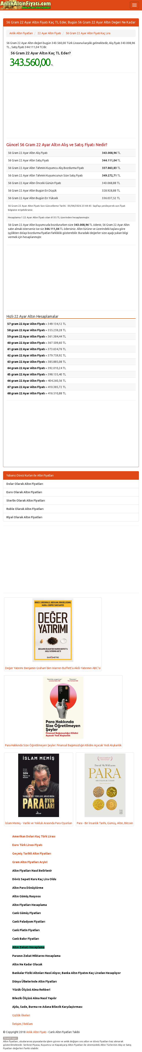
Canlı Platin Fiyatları (26, 930)
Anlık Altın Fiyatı (36, 1032)
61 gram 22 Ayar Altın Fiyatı (26, 349)
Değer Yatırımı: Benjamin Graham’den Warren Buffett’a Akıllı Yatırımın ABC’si (53, 633)
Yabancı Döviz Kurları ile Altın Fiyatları (30, 475)
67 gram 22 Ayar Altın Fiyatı (26, 387)
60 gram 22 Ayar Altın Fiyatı (26, 342)
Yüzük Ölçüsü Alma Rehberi (31, 989)
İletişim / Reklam (22, 1024)
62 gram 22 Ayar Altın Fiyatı (26, 355)
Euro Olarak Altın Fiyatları (24, 492)
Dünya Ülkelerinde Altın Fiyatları (34, 981)
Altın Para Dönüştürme (27, 887)
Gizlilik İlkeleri (21, 1015)
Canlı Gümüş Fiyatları (26, 913)
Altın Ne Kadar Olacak (27, 964)
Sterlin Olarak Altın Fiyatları (25, 500)
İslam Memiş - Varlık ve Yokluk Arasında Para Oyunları (38, 789)
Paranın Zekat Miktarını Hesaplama (36, 955)
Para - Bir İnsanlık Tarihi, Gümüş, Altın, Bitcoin (105, 789)
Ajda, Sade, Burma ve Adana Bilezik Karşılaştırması (47, 1006)
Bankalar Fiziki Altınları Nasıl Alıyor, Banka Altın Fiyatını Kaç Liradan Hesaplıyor (66, 973)
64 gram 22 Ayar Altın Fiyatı (26, 368)
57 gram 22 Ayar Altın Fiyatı (26, 323)
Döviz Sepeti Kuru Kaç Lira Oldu (34, 879)
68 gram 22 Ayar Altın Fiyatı (26, 393)
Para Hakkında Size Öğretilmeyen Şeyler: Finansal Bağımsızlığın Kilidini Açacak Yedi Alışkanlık (63, 711)
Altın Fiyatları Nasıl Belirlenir (32, 870)
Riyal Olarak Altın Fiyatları (24, 517)
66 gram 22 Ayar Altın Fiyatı (26, 380)
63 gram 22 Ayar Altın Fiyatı (26, 361)
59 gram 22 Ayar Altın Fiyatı (26, 336)
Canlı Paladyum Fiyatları (28, 921)
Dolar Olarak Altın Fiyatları (24, 483)
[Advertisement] (71, 105)
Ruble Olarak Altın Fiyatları (25, 509)
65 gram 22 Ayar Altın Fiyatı (26, 374)
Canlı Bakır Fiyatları (25, 938)
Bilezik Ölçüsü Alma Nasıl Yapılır (34, 998)
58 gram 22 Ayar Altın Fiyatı (26, 330)
